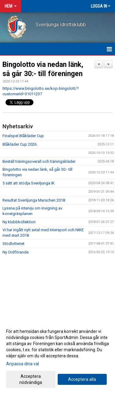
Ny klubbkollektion (19, 222)
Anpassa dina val (22, 363)
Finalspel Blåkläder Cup (23, 135)
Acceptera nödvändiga (30, 379)
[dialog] (57, 356)
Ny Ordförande (15, 252)
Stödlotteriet (13, 243)
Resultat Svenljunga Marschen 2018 (33, 200)
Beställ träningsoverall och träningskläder (38, 161)
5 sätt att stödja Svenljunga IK (28, 183)
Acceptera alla (82, 379)
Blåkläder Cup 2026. (19, 144)
